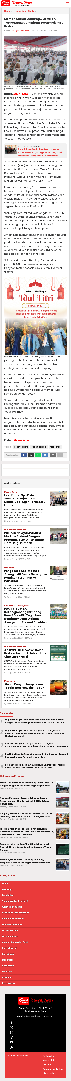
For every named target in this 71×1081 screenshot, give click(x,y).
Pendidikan (8, 895)
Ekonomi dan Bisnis (12, 924)
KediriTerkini (21, 446)
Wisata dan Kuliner (12, 906)
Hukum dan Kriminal (15, 529)
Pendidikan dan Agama (16, 605)
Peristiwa (7, 971)
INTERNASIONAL (10, 930)
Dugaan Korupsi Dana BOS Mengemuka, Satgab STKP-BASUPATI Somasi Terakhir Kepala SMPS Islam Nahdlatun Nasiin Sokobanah (35, 733)
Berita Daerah (9, 948)
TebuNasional (38, 446)
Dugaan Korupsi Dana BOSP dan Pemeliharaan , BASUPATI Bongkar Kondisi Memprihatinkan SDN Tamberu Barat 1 (35, 721)
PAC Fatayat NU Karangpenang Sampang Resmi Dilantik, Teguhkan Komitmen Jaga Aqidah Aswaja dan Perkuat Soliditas (25, 615)
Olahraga (7, 889)
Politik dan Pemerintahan (15, 912)
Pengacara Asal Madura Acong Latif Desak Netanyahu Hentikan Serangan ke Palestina (25, 576)
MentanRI (55, 446)
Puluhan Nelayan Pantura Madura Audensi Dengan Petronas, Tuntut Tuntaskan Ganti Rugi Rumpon (24, 538)
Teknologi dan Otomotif (15, 901)
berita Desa (8, 983)
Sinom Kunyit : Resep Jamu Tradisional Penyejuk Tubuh (24, 686)
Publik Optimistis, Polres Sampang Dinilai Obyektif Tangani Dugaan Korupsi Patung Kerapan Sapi (36, 755)
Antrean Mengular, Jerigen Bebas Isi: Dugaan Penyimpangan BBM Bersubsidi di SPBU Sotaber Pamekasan (37, 745)
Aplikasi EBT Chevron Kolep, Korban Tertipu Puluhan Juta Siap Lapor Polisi (25, 653)
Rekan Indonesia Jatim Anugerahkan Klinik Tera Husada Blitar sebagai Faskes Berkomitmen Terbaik (35, 766)
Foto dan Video (10, 936)
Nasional (9, 567)
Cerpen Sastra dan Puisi (15, 942)
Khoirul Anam (22, 440)
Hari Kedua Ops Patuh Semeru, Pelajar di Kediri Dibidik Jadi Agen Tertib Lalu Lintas (24, 500)
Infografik (7, 959)
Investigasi (8, 954)
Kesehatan (10, 681)
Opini (5, 883)
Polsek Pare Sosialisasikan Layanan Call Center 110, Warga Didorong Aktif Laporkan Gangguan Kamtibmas (40, 152)
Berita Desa (10, 492)
